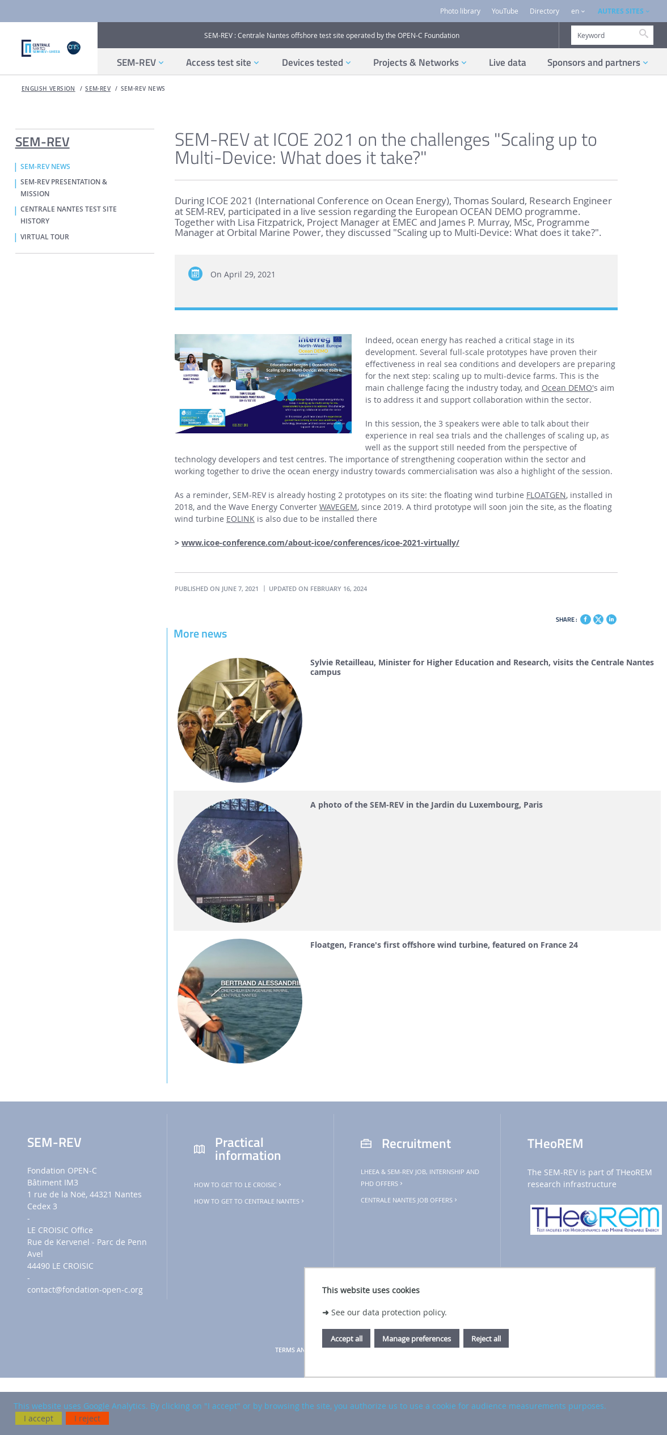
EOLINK (240, 518)
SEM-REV (98, 88)
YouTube (505, 11)
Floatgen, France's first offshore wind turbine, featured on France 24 (444, 945)
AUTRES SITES (621, 11)
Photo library (460, 11)
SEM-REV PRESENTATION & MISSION (63, 188)
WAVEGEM (338, 506)
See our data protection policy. (389, 1312)
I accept (38, 1418)
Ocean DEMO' (568, 387)
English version (48, 88)
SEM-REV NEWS (143, 88)
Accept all (346, 1338)
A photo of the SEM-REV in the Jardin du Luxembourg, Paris (426, 805)
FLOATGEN (546, 494)
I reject (87, 1418)
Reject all (486, 1338)
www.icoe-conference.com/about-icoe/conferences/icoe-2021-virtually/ (320, 542)
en (575, 11)
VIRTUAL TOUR (44, 237)
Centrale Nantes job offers (410, 1200)
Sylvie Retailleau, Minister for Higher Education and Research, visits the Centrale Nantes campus (482, 667)
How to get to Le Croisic (238, 1185)
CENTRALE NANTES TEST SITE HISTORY (68, 215)
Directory (544, 11)
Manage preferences (416, 1338)
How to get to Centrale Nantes (250, 1201)
